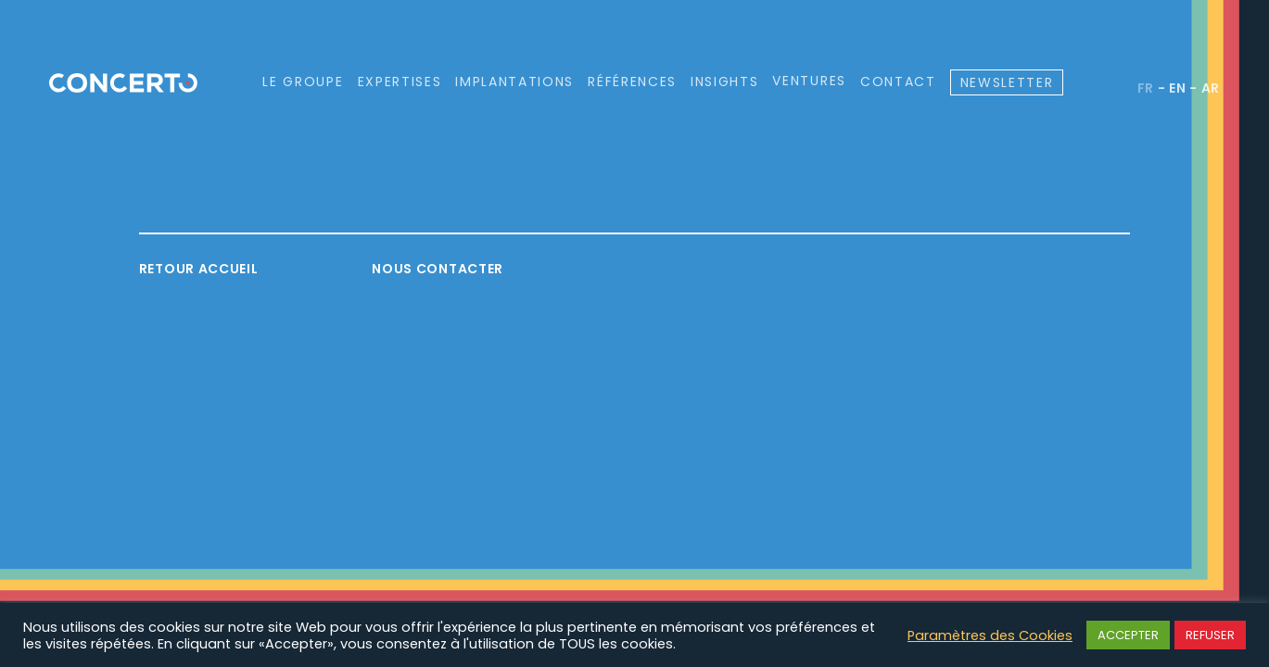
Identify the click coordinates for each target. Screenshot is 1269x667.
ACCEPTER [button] (1128, 635)
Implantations (514, 81)
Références (632, 81)
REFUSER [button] (1210, 635)
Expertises (400, 81)
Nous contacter (437, 268)
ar (1210, 88)
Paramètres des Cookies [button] (989, 635)
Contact (898, 81)
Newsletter (1007, 82)
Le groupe (302, 81)
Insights (724, 81)
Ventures (808, 81)
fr (1145, 88)
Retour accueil (199, 268)
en (1177, 88)
